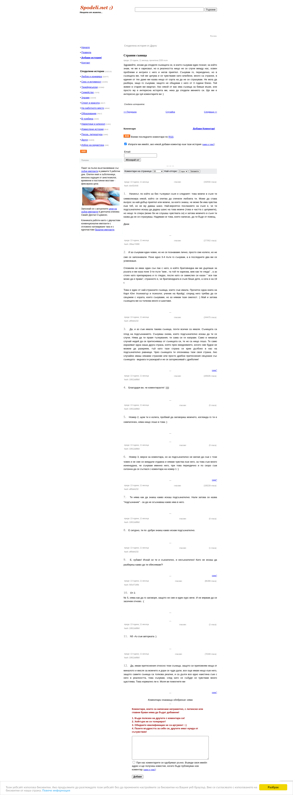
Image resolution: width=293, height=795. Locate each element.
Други (84, 139)
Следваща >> (210, 112)
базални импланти (104, 229)
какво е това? (208, 144)
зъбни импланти (89, 171)
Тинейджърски (89, 87)
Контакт (85, 62)
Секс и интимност (91, 81)
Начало (85, 47)
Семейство (87, 92)
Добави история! (91, 57)
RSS (171, 136)
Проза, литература (91, 134)
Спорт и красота (90, 102)
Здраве (85, 97)
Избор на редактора (92, 145)
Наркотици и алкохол (93, 124)
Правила (86, 52)
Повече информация (56, 791)
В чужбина (87, 118)
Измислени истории (92, 129)
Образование (88, 113)
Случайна (170, 112)
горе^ (214, 370)
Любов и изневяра (91, 76)
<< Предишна (130, 112)
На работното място (92, 108)
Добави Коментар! (204, 128)
